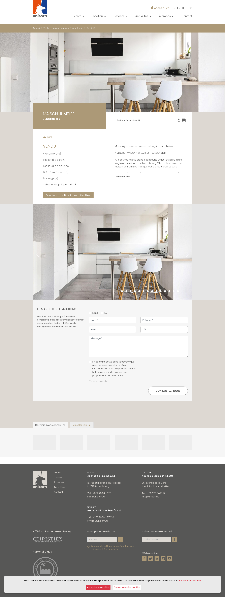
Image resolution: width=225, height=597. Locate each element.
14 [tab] (173, 291)
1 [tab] (117, 291)
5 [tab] (134, 291)
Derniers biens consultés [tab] (50, 425)
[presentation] (166, 369)
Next (190, 252)
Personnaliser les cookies (127, 587)
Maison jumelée (61, 28)
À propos (59, 482)
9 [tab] (152, 291)
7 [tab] (143, 291)
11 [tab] (160, 291)
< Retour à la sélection (129, 120)
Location (58, 477)
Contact (187, 16)
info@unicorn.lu (96, 496)
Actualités (59, 487)
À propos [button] (165, 16)
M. (105, 312)
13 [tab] (169, 291)
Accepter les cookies (98, 587)
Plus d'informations (190, 580)
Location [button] (98, 16)
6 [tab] (139, 291)
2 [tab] (122, 291)
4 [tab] (130, 291)
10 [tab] (156, 291)
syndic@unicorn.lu (97, 520)
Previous (34, 252)
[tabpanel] (112, 252)
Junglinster (77, 28)
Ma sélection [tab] (81, 425)
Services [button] (119, 16)
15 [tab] (177, 291)
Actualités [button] (142, 16)
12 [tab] (165, 291)
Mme (95, 312)
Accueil (36, 28)
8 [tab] (147, 291)
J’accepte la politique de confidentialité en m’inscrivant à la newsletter (112, 548)
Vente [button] (78, 16)
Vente (46, 28)
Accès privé (161, 8)
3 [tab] (126, 291)
